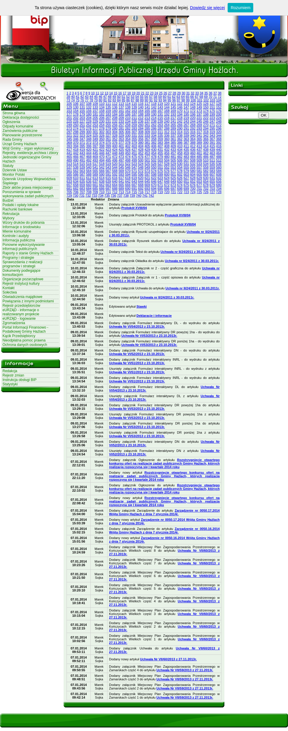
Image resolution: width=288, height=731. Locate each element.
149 (199, 107)
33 (197, 93)
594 (127, 174)
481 (173, 156)
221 (199, 118)
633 (69, 181)
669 (147, 185)
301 (95, 132)
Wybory (9, 218)
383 (160, 142)
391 (212, 142)
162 (127, 110)
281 (121, 128)
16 (120, 93)
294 (205, 128)
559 (212, 167)
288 (166, 128)
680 (218, 185)
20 (138, 93)
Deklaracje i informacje (154, 315)
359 (160, 139)
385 (173, 142)
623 (160, 178)
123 (186, 103)
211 (134, 118)
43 (86, 96)
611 (82, 178)
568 (114, 171)
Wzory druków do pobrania (24, 223)
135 (108, 107)
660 (88, 185)
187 (134, 114)
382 (153, 142)
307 (134, 132)
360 (166, 139)
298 (75, 132)
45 (95, 96)
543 (108, 167)
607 (212, 174)
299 (82, 132)
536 (218, 163)
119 (160, 103)
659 (82, 185)
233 (121, 121)
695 (160, 188)
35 (206, 93)
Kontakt (9, 288)
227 (82, 121)
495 (108, 160)
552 (166, 167)
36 (210, 93)
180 (88, 114)
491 (82, 160)
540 (88, 167)
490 (75, 160)
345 (69, 139)
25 (161, 93)
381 (147, 142)
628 (192, 178)
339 (186, 135)
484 (192, 156)
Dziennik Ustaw (15, 170)
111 (108, 103)
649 (173, 181)
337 (173, 135)
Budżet (8, 200)
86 (128, 100)
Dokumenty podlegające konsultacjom (22, 272)
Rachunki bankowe (17, 209)
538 (75, 167)
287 (160, 128)
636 (88, 181)
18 (129, 93)
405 (147, 146)
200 (218, 114)
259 (134, 125)
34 (201, 93)
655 (212, 181)
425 (121, 149)
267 (186, 125)
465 (69, 156)
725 (199, 192)
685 (95, 188)
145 (173, 107)
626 (179, 178)
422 (101, 149)
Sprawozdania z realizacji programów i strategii (22, 264)
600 (166, 174)
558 (205, 167)
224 (218, 118)
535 (212, 163)
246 (205, 121)
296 (218, 128)
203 (82, 118)
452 (140, 153)
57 (151, 96)
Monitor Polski (14, 175)
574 (153, 171)
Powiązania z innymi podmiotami (28, 301)
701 (199, 188)
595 (134, 174)
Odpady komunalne (18, 126)
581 (199, 171)
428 (140, 149)
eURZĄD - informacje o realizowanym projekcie (21, 312)
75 (77, 100)
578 (179, 171)
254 (101, 125)
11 (97, 93)
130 (75, 107)
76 (82, 100)
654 (205, 181)
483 (186, 156)
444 (88, 153)
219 (186, 118)
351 (108, 139)
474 (127, 156)
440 (218, 149)
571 (134, 171)
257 (121, 125)
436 (192, 149)
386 (179, 142)
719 (160, 192)
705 (69, 192)
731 (82, 195)
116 (140, 103)
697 (173, 188)
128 (218, 103)
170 (179, 110)
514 (75, 163)
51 (123, 96)
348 (88, 139)
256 (114, 125)
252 (88, 125)
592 (114, 174)
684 (88, 188)
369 (69, 142)
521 (121, 163)
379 (134, 142)
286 (153, 128)
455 (160, 153)
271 (212, 125)
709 (95, 192)
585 (69, 174)
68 (201, 96)
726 (205, 192)
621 (147, 178)
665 (121, 185)
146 (179, 107)
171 (186, 110)
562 (75, 171)
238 (153, 121)
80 (100, 100)
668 (140, 185)
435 (186, 149)
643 (134, 181)
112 (114, 103)
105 (69, 103)
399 (108, 146)
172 (192, 110)
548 (140, 167)
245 (199, 121)
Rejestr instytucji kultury (21, 283)
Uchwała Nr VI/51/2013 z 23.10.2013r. (137, 363)
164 (140, 110)
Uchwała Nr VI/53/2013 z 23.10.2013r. (149, 335)
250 (75, 125)
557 (199, 167)
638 (101, 181)
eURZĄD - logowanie (19, 318)
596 (140, 174)
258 (127, 125)
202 (75, 118)
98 (183, 100)
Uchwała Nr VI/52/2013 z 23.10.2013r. (137, 354)
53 (132, 96)
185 (121, 114)
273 (69, 128)
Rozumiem (240, 7)
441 (69, 153)
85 (123, 100)
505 (173, 160)
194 (179, 114)
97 (178, 100)
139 (134, 107)
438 (205, 149)
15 (115, 93)
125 (199, 103)
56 (146, 96)
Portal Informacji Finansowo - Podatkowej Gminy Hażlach (25, 329)
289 (173, 128)
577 (173, 171)
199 (212, 114)
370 (75, 142)
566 (101, 171)
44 (91, 96)
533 (199, 163)
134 (101, 107)
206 (101, 118)
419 (82, 149)
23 (151, 93)
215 (160, 118)
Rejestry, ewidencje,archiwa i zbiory (30, 153)
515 (82, 163)
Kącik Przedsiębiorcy (19, 336)
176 (218, 110)
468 (88, 156)
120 (166, 103)
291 (186, 128)
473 (121, 156)
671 (160, 185)
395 (82, 146)
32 (192, 93)
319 (212, 132)
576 (166, 171)
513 (69, 163)
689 (121, 188)
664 (114, 185)
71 (215, 96)
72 (219, 96)
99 (187, 100)
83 (114, 100)
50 (118, 96)
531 (186, 163)
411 (186, 146)
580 (192, 171)
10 (93, 93)
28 (174, 93)
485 (199, 156)
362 (179, 139)
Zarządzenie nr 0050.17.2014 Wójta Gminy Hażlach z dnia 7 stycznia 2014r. (164, 512)
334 (153, 135)
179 (82, 114)
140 (140, 107)
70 (210, 96)
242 (179, 121)
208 (114, 118)
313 (173, 132)
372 (88, 142)
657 (69, 185)
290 (179, 128)
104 (218, 100)
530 (179, 163)
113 (121, 103)
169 (173, 110)
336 (166, 135)
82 (109, 100)
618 (127, 178)
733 (94, 195)
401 (121, 146)
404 (140, 146)
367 (212, 139)
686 (101, 188)
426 (127, 149)
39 (68, 96)
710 (101, 192)
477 (147, 156)
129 (69, 107)
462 (205, 153)
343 (212, 135)
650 (179, 181)
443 (82, 153)
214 (153, 118)
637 (95, 181)
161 (121, 110)
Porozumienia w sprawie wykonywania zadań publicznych (28, 194)
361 (173, 139)
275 (82, 128)
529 (173, 163)
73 (68, 100)
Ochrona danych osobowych (25, 345)
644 (140, 181)
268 (192, 125)
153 (69, 110)
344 (218, 135)
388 (192, 142)
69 (206, 96)
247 (212, 121)
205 (95, 118)
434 (179, 149)
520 (114, 163)
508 (192, 160)
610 (75, 178)
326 (101, 135)
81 (105, 100)
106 (75, 103)
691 (134, 188)
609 (69, 178)
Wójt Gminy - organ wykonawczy (28, 148)
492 (88, 160)
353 (121, 139)
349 (95, 139)
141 (147, 107)
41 (77, 96)
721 (173, 192)
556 (192, 167)
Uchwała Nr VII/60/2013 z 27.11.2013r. (168, 659)
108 (88, 103)
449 (121, 153)
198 (205, 114)
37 (215, 93)
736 (113, 195)
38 (219, 93)
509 (199, 160)
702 (205, 188)
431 (160, 149)
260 (140, 125)
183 (108, 114)
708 (88, 192)
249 (69, 125)
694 (153, 188)
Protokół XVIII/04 (134, 208)
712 (114, 192)
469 (95, 156)
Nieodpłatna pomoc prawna (24, 340)
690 (127, 188)
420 (88, 149)
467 (82, 156)
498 (127, 160)
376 (114, 142)
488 (218, 156)
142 (153, 107)
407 (160, 146)
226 (75, 121)
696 (166, 188)
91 (151, 100)
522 (127, 163)
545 (121, 167)
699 (186, 188)
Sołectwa (10, 292)
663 (108, 185)
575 (160, 171)
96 (174, 100)
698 (179, 188)
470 (101, 156)
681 (69, 188)
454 (153, 153)
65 (187, 96)
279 (108, 128)
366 (205, 139)
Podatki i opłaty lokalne (21, 205)
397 (95, 146)
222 (205, 118)
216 (166, 118)
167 (160, 110)
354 (127, 139)
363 (186, 139)
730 (75, 195)
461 (199, 153)
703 (212, 188)
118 (153, 103)
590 (101, 174)
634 (75, 181)
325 (95, 135)
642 (127, 181)
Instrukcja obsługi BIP (20, 380)
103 (212, 100)
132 (88, 107)
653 (199, 181)
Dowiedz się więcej (207, 7)
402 (127, 146)
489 (69, 160)
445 (95, 153)
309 (147, 132)
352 (114, 139)
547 (134, 167)
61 (169, 96)
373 (95, 142)
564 (88, 171)
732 (88, 195)
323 (82, 135)
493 (95, 160)
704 (218, 188)
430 (153, 149)
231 (108, 121)
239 (160, 121)
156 (88, 110)
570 (127, 171)
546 (127, 167)
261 (147, 125)
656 (218, 181)
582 (205, 171)
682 (75, 188)
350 (101, 139)
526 (153, 163)
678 (205, 185)
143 (160, 107)
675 (186, 185)
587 (82, 174)
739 (132, 195)
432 (166, 149)
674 (179, 185)
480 (166, 156)
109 (95, 103)
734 (100, 195)
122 (179, 103)
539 (82, 167)
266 (179, 125)
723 (186, 192)
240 (166, 121)
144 (166, 107)
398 (101, 146)
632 (218, 178)
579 (186, 171)
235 (134, 121)
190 (153, 114)
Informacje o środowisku (22, 227)
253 (95, 125)
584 (218, 171)
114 (127, 103)
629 (199, 178)
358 (153, 139)
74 (73, 100)
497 (121, 160)
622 (153, 178)
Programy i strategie (18, 258)
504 (166, 160)
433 (173, 149)
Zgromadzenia (14, 323)
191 (160, 114)
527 (160, 163)
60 (164, 96)
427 (134, 149)
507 (186, 160)
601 (173, 174)
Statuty (8, 166)
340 (192, 135)
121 (173, 103)
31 (188, 93)
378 (127, 142)
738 (126, 195)
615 (108, 178)
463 (212, 153)
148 (192, 107)
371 (82, 142)
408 (166, 146)
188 (140, 114)
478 (153, 156)
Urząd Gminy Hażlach (20, 144)
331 (134, 135)
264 (166, 125)
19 (133, 93)
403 (134, 146)
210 (127, 118)
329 (121, 135)
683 (82, 188)
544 (114, 167)
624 (166, 178)
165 (147, 110)
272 (218, 125)
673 (173, 185)
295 (212, 128)
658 (75, 185)
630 (205, 178)
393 (69, 146)
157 (95, 110)
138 (127, 107)
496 (114, 160)
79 (96, 100)
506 (179, 160)
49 (114, 96)
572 (140, 171)
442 (75, 153)
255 (108, 125)
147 (186, 107)
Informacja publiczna (19, 240)
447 (108, 153)
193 (173, 114)
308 (140, 132)
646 (153, 181)
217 (173, 118)
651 (186, 181)
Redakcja (10, 371)
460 (192, 153)
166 (153, 110)
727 (212, 192)
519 (108, 163)
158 (101, 110)
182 (101, 114)
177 (69, 114)
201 (69, 118)
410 (179, 146)
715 (134, 192)
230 (101, 121)
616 (114, 178)
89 (142, 100)
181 (95, 114)
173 (199, 110)
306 (127, 132)
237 (147, 121)
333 (147, 135)
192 (166, 114)
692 (140, 188)
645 (147, 181)
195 (186, 114)
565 (95, 171)
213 (147, 118)
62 (174, 96)
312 (166, 132)
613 (95, 178)
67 (196, 96)
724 (192, 192)
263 (160, 125)
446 (101, 153)
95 (169, 100)
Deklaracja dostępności (21, 117)
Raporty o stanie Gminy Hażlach (28, 253)
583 (212, 171)
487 (212, 156)
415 (212, 146)
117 (147, 103)
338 (179, 135)
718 (153, 192)
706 (75, 192)
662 (101, 185)
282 (127, 128)
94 (164, 100)
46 (100, 96)
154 (75, 110)
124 (192, 103)
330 (127, 135)
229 (95, 121)
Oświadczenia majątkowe (22, 297)
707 (82, 192)
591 (108, 174)
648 (166, 181)
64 (183, 96)
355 (134, 139)
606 (205, 174)
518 (101, 163)
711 (108, 192)
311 (160, 132)
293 (199, 128)
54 (137, 96)
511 (212, 160)
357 (147, 139)
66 (192, 96)
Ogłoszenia (11, 122)
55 (141, 96)
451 (134, 153)
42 (82, 96)
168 (166, 110)
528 (166, 163)
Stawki (141, 306)
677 (199, 185)
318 (205, 132)
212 (140, 118)
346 (75, 139)
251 (82, 125)
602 (179, 174)
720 (166, 192)
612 (88, 178)
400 (114, 146)
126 (205, 103)
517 (95, 163)
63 (178, 96)
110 (101, 103)
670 (153, 185)
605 (199, 174)
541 (95, 167)
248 (218, 121)
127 (212, 103)
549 (147, 167)
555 (186, 167)
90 (146, 100)
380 (140, 142)
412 (192, 146)
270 (205, 125)
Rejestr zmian (13, 375)
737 (119, 195)
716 (140, 192)
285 (147, 128)
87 (132, 100)
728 (218, 192)
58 (155, 96)
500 (140, 160)
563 (82, 171)
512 (218, 160)
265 (173, 125)
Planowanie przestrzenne (22, 135)
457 (173, 153)
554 (179, 167)
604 (192, 174)
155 (82, 110)
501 (147, 160)
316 (192, 132)
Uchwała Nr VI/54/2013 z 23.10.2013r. (137, 326)
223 (212, 118)
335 (160, 135)
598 (153, 174)
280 (114, 128)
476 (140, 156)
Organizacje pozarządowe (23, 279)
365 (199, 139)
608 (218, 174)
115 (134, 103)
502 (153, 160)
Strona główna (14, 113)
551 (160, 167)
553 (173, 167)
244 (192, 121)
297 (69, 132)
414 (205, 146)
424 (114, 149)
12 (102, 93)
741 (145, 195)
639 (108, 181)
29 (179, 93)
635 (82, 181)
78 (91, 100)
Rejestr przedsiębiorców (21, 306)
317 (199, 132)
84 (119, 100)
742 (151, 195)
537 (69, 167)
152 (218, 107)
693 (147, 188)
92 (155, 100)
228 (88, 121)
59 (160, 96)
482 (179, 156)
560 (218, 167)
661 (95, 185)
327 (108, 135)
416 (218, 146)
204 (88, 118)
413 (199, 146)
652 (192, 181)
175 (212, 110)
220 (192, 118)
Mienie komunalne (17, 231)
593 (121, 174)
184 (114, 114)
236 (140, 121)
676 (192, 185)
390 (205, 142)
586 (75, 174)
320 (218, 132)
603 (186, 174)
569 (121, 171)
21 (142, 93)
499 (134, 160)
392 (218, 142)
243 (186, 121)
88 (137, 100)
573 (147, 171)
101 (199, 100)
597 (147, 174)
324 (88, 135)
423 (108, 149)
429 (147, 149)
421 (95, 149)
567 (108, 171)
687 (108, 188)
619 (134, 178)
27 (170, 93)
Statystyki (10, 384)
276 (88, 128)
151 (212, 107)
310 (153, 132)
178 (75, 114)
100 (193, 100)
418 (75, 149)
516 (88, 163)
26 (165, 93)
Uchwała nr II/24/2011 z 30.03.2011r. (187, 251)
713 (121, 192)
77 (86, 100)
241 (173, 121)
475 (134, 156)
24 (156, 93)
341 (199, 135)
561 (69, 171)
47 (105, 96)
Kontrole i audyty (16, 236)
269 (199, 125)
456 (166, 153)
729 (69, 195)
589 (95, 174)
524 (140, 163)
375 (108, 142)
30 (183, 93)
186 (127, 114)
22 (147, 93)
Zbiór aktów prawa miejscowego (28, 187)
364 (192, 139)
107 (82, 103)
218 (179, 118)
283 (134, 128)
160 (114, 110)
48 (109, 96)
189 (147, 114)
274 (75, 128)
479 (160, 156)
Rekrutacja (11, 214)
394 (75, 146)
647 (160, 181)
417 (69, 149)
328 (114, 135)
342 (205, 135)
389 (199, 142)
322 (75, 135)
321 (69, 135)
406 (153, 146)
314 (179, 132)
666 (127, 185)
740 (138, 195)
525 (147, 163)
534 (205, 163)
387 (186, 142)
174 (205, 110)
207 (108, 118)
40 (73, 96)
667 (134, 185)
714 (127, 192)
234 (127, 121)
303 (108, 132)
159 (108, 110)
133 (95, 107)
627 (186, 178)
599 (160, 174)
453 (147, 153)
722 (179, 192)
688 (114, 188)
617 (121, 178)
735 (107, 195)
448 (114, 153)
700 (192, 188)
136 (114, 107)
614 (101, 178)
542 (101, 167)
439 (212, 149)
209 (121, 118)
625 (173, 178)
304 (114, 132)
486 (205, 156)
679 (212, 185)
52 (128, 96)
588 (88, 174)
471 (108, 156)
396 (88, 146)
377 (121, 142)
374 (101, 142)
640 (114, 181)
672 (166, 185)
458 (179, 153)
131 (82, 107)
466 (75, 156)
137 (121, 107)
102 (205, 100)
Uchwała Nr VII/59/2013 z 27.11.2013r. (184, 670)
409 (173, 146)
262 (153, 125)
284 (140, 128)
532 (192, 163)
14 (111, 93)
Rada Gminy (12, 139)
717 (147, 192)
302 (101, 132)
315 (186, 132)
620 (140, 178)
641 (121, 181)
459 (186, 153)
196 (192, 114)
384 (166, 142)
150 (205, 107)
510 (205, 160)
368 (218, 139)
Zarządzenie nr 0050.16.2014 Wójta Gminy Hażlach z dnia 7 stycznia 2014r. (164, 530)
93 (160, 100)
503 (160, 160)
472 (114, 156)
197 (199, 114)
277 (95, 128)
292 (192, 128)
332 (140, 135)
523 (134, 163)
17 (124, 93)
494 (101, 160)
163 (134, 110)
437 (199, 149)
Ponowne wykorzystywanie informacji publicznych (24, 247)
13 (106, 93)
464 (218, 153)
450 (127, 153)
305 (121, 132)
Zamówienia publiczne (20, 131)
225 (69, 121)
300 (88, 132)
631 (212, 178)
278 (101, 128)
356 (140, 139)
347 (82, 139)
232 (114, 121)
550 (153, 167)
